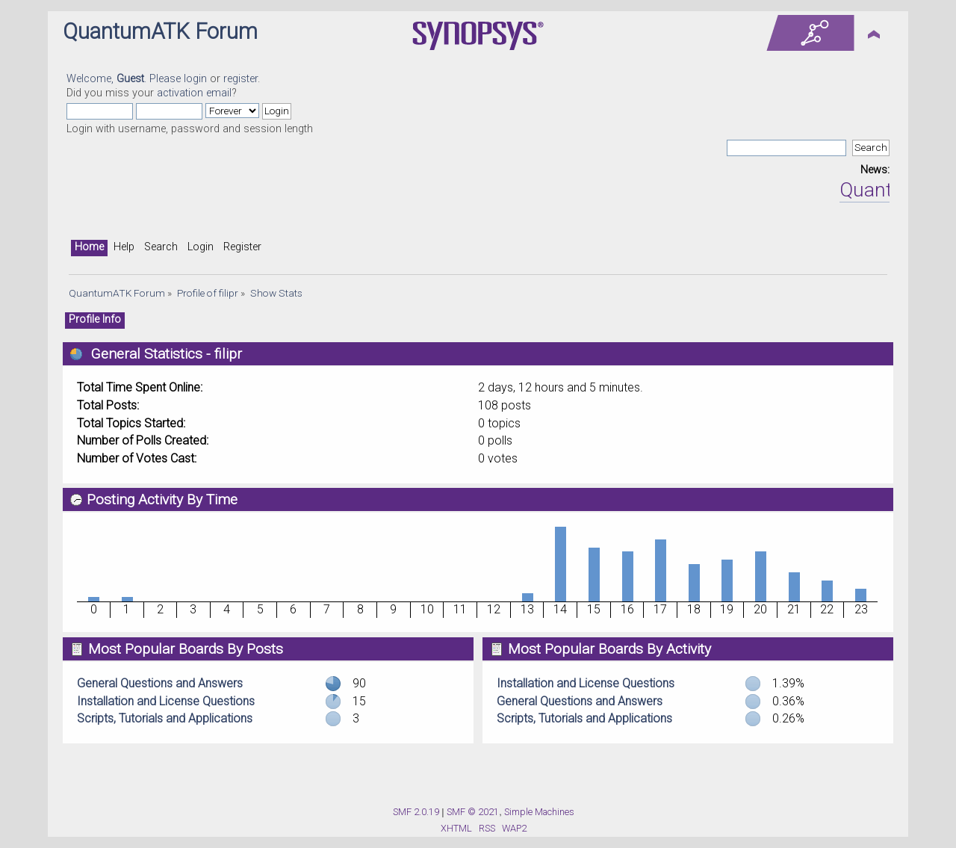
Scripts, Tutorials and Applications (164, 718)
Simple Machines (539, 811)
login (195, 78)
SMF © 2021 (473, 811)
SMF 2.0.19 (416, 811)
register (240, 78)
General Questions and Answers (160, 683)
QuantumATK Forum (160, 31)
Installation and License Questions (166, 701)
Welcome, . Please (125, 78)
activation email (194, 93)
